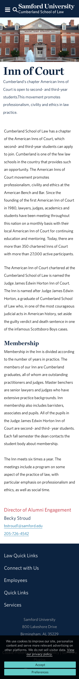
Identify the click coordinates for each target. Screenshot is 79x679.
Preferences (40, 672)
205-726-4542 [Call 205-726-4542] (16, 533)
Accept (40, 665)
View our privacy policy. (50, 652)
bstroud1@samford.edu (23, 525)
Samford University (39, 619)
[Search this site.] (15, 9)
